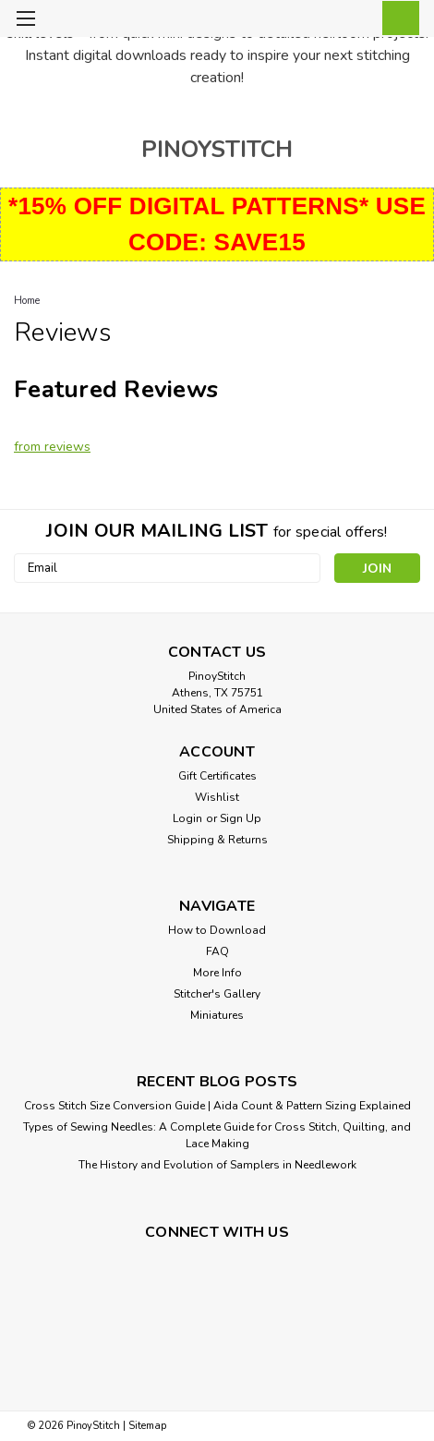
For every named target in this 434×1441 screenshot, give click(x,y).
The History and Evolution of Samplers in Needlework (217, 1164)
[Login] (355, 21)
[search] (314, 21)
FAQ (217, 951)
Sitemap (147, 1426)
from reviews (52, 446)
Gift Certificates (217, 776)
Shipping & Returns (217, 839)
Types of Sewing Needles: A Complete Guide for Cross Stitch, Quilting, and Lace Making (217, 1135)
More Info (217, 972)
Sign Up (240, 818)
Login (187, 818)
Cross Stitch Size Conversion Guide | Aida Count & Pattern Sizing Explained (217, 1105)
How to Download (217, 930)
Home (27, 301)
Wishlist (217, 797)
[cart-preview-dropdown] (396, 18)
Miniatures (217, 1015)
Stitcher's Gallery (217, 994)
